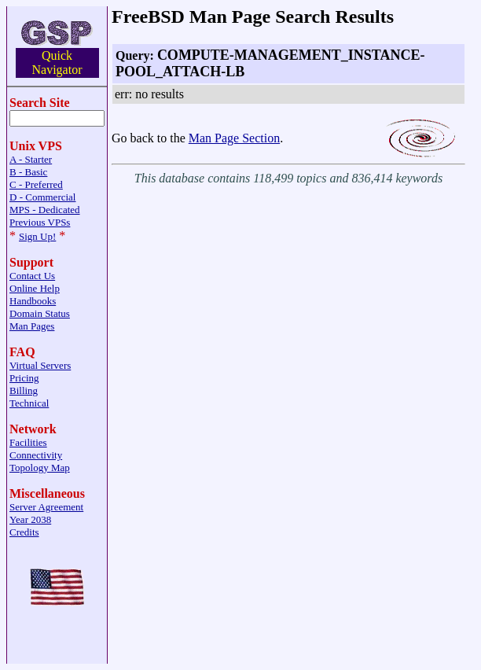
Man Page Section (234, 138)
